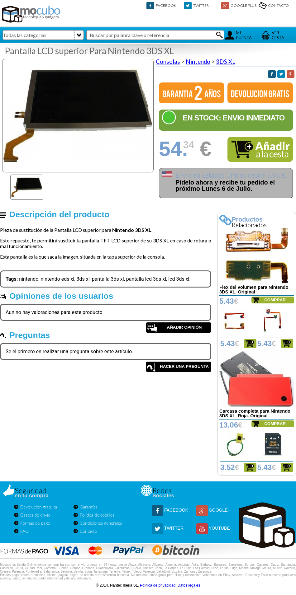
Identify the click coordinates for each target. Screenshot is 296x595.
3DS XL (225, 61)
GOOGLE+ (219, 510)
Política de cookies (97, 515)
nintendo (28, 279)
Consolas (168, 61)
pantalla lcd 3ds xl (146, 279)
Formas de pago (35, 523)
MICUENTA (244, 35)
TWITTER (201, 5)
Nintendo (198, 61)
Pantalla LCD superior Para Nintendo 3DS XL (89, 50)
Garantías (89, 506)
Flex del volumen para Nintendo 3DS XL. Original (254, 289)
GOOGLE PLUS (243, 5)
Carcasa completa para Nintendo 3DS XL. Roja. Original (254, 413)
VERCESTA (278, 35)
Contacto (88, 531)
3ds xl (82, 279)
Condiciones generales (101, 523)
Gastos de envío (35, 515)
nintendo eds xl (57, 279)
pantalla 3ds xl (108, 279)
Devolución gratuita (38, 506)
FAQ (24, 531)
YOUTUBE (219, 528)
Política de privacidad (157, 585)
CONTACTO (278, 5)
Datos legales (189, 585)
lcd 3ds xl (178, 279)
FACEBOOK (166, 5)
